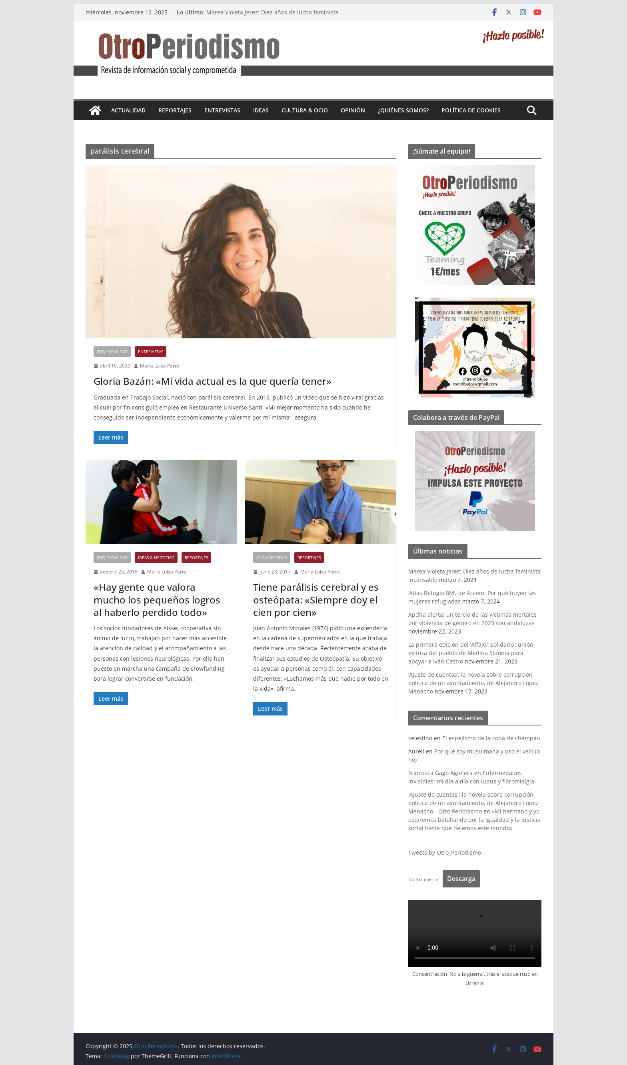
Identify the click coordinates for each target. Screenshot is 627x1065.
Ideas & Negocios (156, 557)
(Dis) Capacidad (112, 351)
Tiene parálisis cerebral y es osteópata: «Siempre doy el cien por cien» (316, 599)
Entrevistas (222, 110)
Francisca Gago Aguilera (440, 773)
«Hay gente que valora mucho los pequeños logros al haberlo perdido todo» (157, 599)
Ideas (261, 110)
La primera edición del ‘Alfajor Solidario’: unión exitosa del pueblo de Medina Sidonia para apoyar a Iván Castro (470, 653)
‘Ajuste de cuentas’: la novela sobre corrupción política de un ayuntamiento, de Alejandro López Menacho (473, 683)
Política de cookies (471, 110)
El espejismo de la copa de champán (491, 738)
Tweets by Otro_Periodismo (444, 852)
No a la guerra (423, 879)
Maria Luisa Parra (160, 365)
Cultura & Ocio (305, 110)
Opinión (353, 110)
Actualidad (128, 110)
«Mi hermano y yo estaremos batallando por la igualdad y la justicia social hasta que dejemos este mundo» (474, 819)
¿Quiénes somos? (403, 110)
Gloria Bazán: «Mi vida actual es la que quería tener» (212, 381)
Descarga (461, 878)
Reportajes (175, 110)
